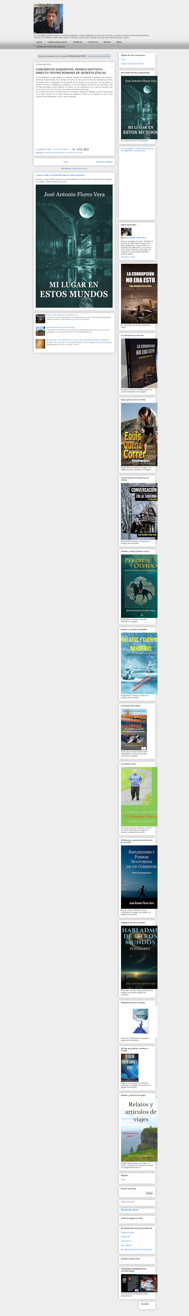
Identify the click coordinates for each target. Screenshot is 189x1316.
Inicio (66, 162)
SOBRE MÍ (77, 42)
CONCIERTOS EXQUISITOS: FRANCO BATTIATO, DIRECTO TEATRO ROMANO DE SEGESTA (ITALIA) (71, 71)
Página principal (127, 1202)
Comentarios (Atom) (79, 168)
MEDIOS (107, 42)
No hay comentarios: (61, 149)
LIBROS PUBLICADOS (57, 42)
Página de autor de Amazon (132, 64)
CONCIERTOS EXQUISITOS (55, 153)
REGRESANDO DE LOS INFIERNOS (60, 327)
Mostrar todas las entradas (99, 56)
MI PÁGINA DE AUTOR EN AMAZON (136, 1250)
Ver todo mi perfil (128, 257)
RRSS (119, 42)
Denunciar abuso (129, 1210)
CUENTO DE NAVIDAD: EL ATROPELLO (62, 315)
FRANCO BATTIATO (75, 153)
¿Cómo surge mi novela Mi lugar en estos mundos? (60, 175)
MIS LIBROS (126, 1245)
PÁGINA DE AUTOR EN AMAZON (50, 47)
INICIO (39, 42)
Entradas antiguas (104, 162)
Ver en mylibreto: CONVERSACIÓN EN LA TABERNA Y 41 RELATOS (137, 150)
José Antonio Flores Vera (135, 238)
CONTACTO (93, 42)
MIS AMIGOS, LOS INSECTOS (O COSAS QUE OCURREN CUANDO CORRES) (77, 340)
